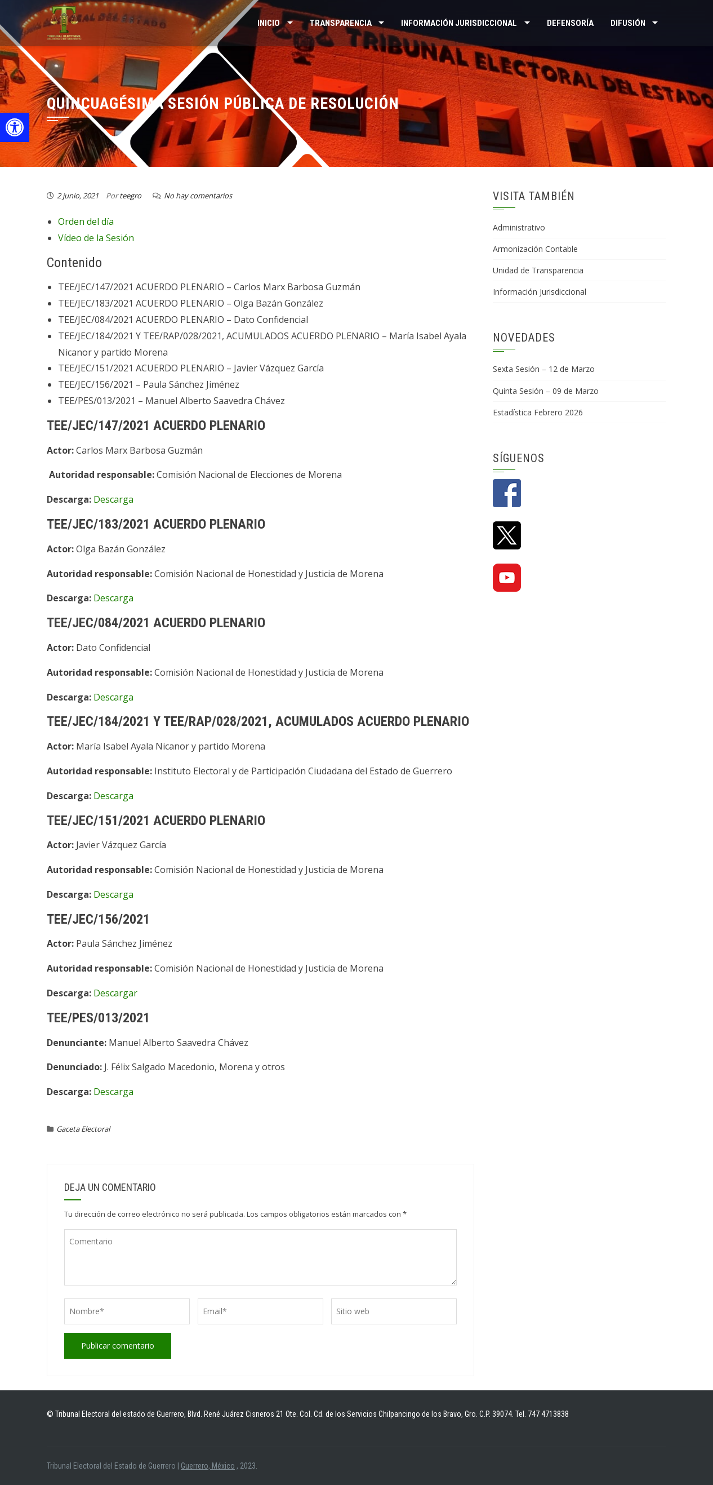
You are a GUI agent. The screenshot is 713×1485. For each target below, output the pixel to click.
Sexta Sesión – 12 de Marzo (544, 369)
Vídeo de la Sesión (96, 238)
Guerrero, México (208, 1465)
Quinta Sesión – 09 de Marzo (546, 390)
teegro (130, 195)
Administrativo (519, 227)
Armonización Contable (535, 248)
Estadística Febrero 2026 (538, 412)
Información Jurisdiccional (539, 291)
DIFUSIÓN (627, 23)
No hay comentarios (198, 195)
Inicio (268, 23)
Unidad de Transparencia (538, 270)
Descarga (113, 499)
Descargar (115, 993)
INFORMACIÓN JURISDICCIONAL (459, 23)
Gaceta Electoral (83, 1129)
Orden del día (86, 221)
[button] (14, 127)
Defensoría (570, 23)
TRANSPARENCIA (341, 23)
